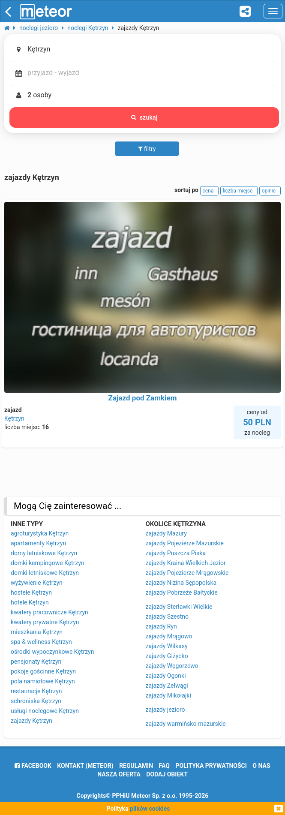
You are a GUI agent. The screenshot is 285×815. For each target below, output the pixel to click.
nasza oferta (119, 774)
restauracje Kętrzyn (36, 691)
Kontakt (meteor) (85, 765)
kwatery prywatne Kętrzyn (45, 622)
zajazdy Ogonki (166, 675)
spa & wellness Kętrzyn (41, 641)
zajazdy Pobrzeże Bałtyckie (182, 592)
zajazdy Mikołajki (168, 695)
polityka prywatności (210, 765)
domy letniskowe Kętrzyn (44, 553)
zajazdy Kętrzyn (31, 720)
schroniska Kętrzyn (36, 701)
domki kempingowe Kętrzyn (47, 562)
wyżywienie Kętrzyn (37, 582)
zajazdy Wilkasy (167, 646)
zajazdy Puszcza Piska (176, 553)
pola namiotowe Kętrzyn (43, 681)
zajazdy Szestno (167, 616)
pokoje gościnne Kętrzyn (43, 671)
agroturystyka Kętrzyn (40, 533)
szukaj (144, 117)
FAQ (164, 765)
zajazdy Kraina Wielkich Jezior (186, 562)
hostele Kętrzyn (31, 592)
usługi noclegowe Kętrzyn (45, 710)
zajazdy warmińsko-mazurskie (186, 723)
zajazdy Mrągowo (169, 636)
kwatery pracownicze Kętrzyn (49, 612)
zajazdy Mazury (166, 533)
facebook (33, 765)
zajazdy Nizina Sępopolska (181, 582)
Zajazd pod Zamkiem (142, 398)
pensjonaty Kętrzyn (36, 661)
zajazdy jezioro (165, 709)
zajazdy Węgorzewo (172, 665)
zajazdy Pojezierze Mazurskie (185, 543)
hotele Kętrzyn (30, 602)
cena (209, 191)
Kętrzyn (14, 418)
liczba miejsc (239, 191)
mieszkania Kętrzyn (37, 632)
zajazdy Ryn (161, 626)
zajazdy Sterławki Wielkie (179, 606)
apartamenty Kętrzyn (38, 543)
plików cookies (150, 808)
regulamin (136, 765)
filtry (147, 148)
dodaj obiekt (167, 774)
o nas (261, 765)
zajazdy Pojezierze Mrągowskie (187, 572)
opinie (270, 191)
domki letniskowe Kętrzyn (45, 572)
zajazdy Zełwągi (167, 685)
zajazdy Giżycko (167, 656)
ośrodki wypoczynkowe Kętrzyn (52, 651)
